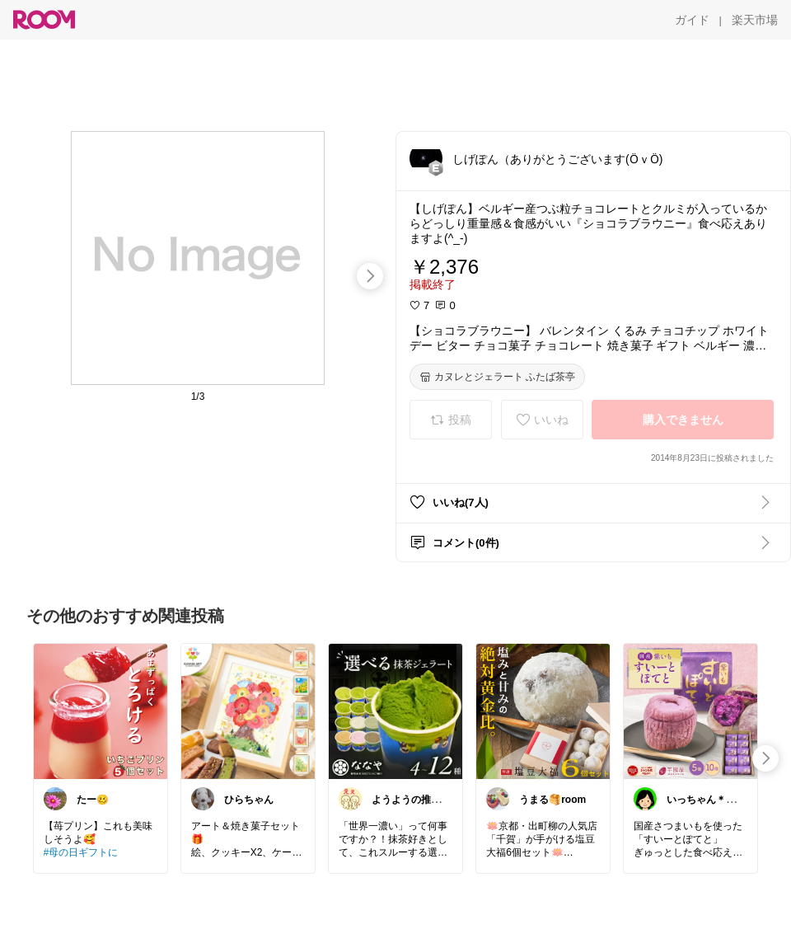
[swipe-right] (370, 276)
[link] (100, 710)
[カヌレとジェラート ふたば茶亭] (497, 377)
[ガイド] (692, 19)
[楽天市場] (755, 19)
